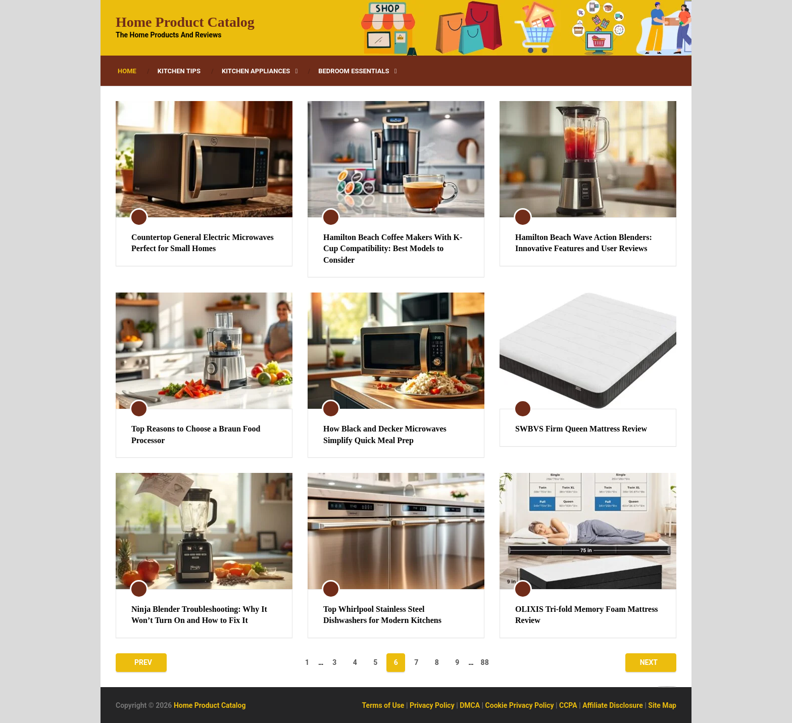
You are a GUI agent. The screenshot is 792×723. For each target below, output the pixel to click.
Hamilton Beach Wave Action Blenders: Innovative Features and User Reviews (583, 243)
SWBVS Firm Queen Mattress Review (581, 428)
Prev (143, 662)
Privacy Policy (432, 705)
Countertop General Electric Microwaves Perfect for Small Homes (202, 243)
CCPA (568, 705)
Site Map (662, 705)
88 (485, 662)
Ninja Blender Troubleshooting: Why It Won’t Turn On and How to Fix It (199, 614)
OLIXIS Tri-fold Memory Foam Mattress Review (586, 614)
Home (127, 71)
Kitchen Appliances (256, 71)
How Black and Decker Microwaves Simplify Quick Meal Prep (385, 434)
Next (649, 662)
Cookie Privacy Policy (519, 705)
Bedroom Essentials (353, 71)
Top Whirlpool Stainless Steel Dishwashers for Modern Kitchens (382, 614)
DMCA (470, 705)
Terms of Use (383, 705)
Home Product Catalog (185, 22)
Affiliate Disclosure (612, 705)
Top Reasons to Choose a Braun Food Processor (195, 434)
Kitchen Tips (179, 71)
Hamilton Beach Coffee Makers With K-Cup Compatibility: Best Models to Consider (392, 248)
